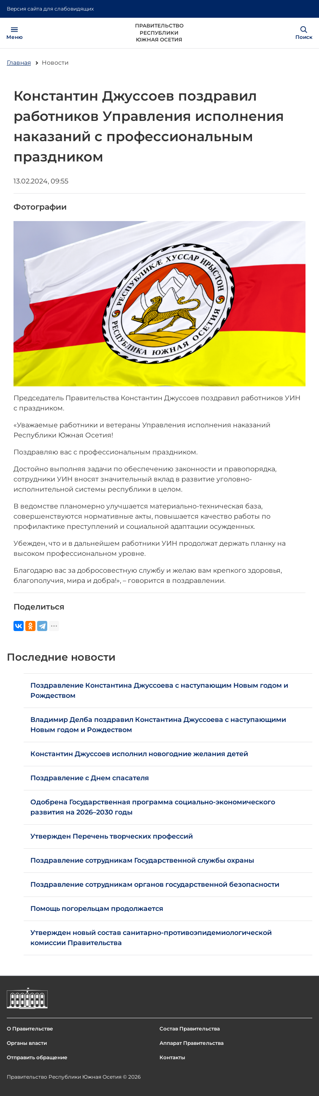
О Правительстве (30, 1028)
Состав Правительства (190, 1028)
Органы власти (27, 1043)
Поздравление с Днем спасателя (89, 778)
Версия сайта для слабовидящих (50, 8)
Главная (19, 62)
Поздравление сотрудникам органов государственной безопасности (154, 884)
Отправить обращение (37, 1057)
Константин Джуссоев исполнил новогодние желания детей (139, 754)
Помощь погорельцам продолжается (96, 909)
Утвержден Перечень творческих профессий (111, 836)
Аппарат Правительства (192, 1043)
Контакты (172, 1057)
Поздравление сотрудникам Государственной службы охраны (142, 860)
